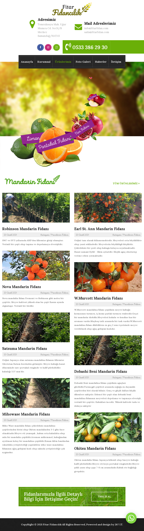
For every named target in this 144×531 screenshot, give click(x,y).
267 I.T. (119, 524)
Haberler (101, 61)
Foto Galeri (83, 61)
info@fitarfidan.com (96, 28)
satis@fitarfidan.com (96, 32)
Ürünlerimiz (63, 62)
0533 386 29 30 (86, 46)
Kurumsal (43, 61)
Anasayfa (27, 61)
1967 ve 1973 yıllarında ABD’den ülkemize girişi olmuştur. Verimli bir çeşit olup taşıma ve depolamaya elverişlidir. (36, 219)
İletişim (116, 61)
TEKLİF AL (104, 496)
